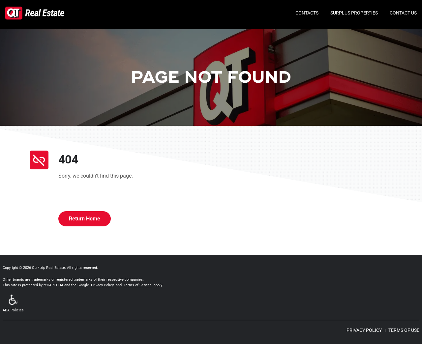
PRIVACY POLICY (364, 330)
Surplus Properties (354, 12)
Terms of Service (138, 285)
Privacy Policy (102, 285)
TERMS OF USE (403, 330)
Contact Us (403, 12)
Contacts (306, 12)
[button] (13, 304)
